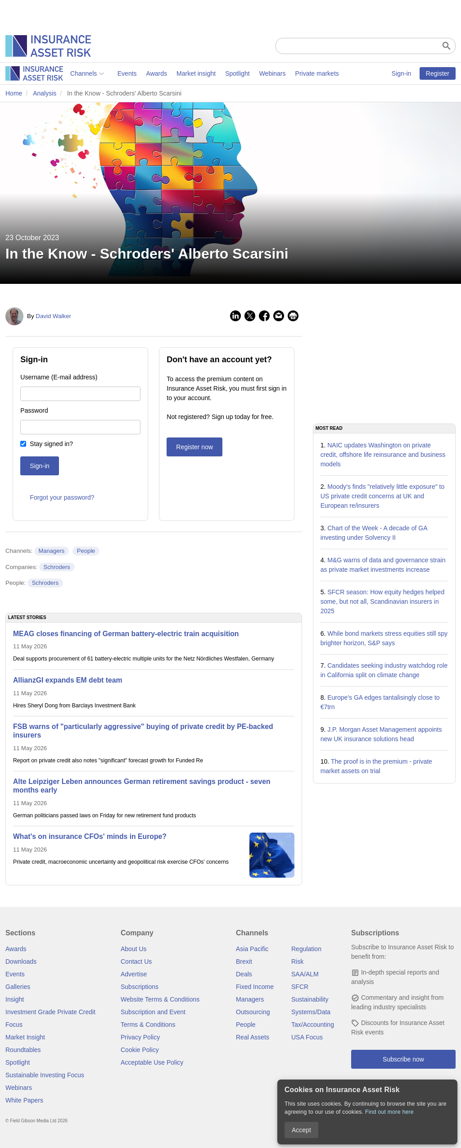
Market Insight (25, 1037)
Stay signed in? (51, 444)
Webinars (207, 73)
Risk (297, 961)
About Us (134, 948)
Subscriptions (139, 986)
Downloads (20, 961)
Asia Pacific (252, 948)
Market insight (131, 73)
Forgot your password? (62, 497)
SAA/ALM (305, 974)
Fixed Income (255, 986)
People (86, 550)
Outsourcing (253, 1012)
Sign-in (401, 73)
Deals (244, 974)
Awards (91, 73)
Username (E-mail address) (58, 377)
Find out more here (389, 1112)
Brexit (244, 961)
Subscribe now (403, 1059)
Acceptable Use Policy (152, 1062)
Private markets (252, 73)
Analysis (44, 93)
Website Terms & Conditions (160, 999)
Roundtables (23, 1049)
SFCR (299, 986)
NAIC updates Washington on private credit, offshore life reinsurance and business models (383, 455)
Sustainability (310, 999)
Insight (14, 999)
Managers (51, 550)
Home (13, 93)
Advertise (134, 974)
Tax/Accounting (312, 1024)
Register (437, 73)
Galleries (17, 986)
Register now (194, 447)
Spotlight (172, 73)
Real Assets (252, 1037)
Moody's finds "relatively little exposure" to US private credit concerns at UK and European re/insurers (383, 496)
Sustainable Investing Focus (44, 1075)
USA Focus (307, 1037)
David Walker (53, 316)
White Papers (24, 1100)
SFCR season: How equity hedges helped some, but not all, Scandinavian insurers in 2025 (383, 601)
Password (34, 410)
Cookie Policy (140, 1049)
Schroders (57, 567)
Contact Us (136, 961)
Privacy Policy (140, 1037)
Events (62, 73)
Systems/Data (310, 1012)
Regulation (306, 948)
